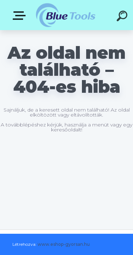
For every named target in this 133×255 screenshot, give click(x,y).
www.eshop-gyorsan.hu (64, 244)
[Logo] (65, 15)
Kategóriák (20, 15)
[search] (123, 17)
